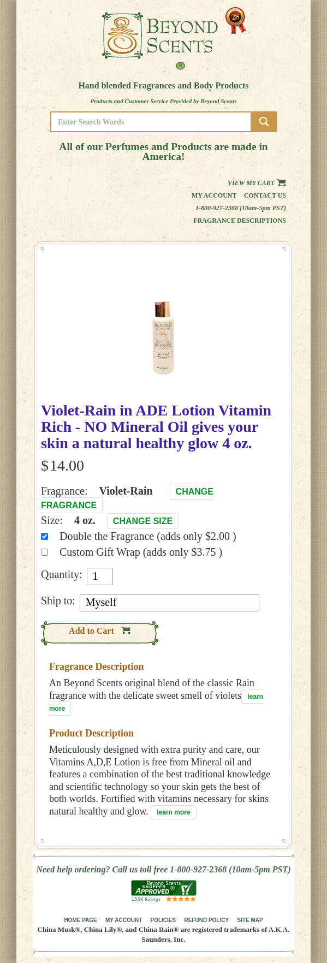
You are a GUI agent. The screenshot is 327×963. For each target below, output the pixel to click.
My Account (214, 195)
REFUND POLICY (206, 920)
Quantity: (61, 574)
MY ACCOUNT (123, 920)
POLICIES (163, 920)
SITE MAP (250, 920)
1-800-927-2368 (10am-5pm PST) (240, 208)
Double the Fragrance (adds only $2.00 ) (148, 536)
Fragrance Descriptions (239, 220)
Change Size (143, 521)
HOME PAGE (80, 920)
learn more (173, 812)
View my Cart (257, 183)
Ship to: (58, 601)
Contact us (265, 195)
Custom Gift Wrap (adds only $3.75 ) (141, 552)
